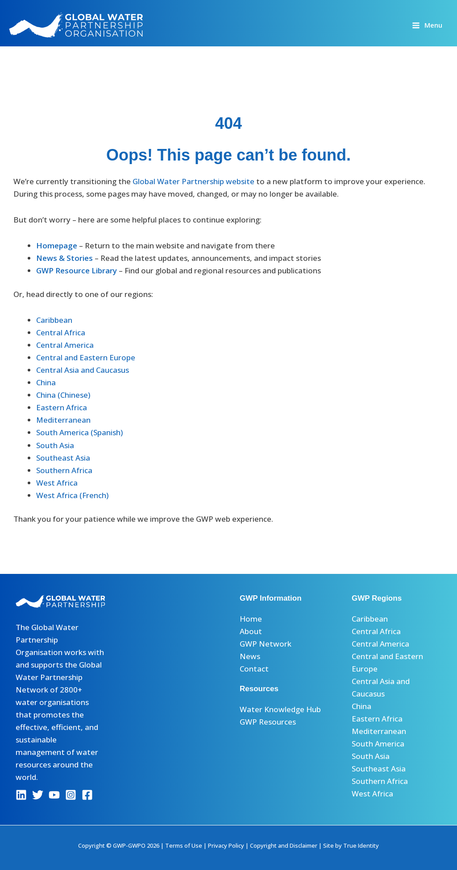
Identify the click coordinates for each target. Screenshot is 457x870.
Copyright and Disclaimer (283, 845)
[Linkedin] (21, 794)
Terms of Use (183, 845)
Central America (65, 345)
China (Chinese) (63, 395)
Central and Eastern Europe (85, 357)
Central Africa (60, 332)
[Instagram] (70, 794)
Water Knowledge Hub (280, 709)
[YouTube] (54, 794)
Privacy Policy (226, 845)
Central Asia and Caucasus (82, 370)
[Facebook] (87, 794)
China (46, 382)
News (250, 656)
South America (378, 743)
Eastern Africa (61, 407)
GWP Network (265, 644)
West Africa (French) (72, 495)
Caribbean (54, 320)
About (251, 631)
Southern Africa (64, 470)
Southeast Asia (63, 458)
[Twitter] (37, 794)
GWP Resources (268, 722)
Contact (254, 669)
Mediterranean (63, 420)
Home (251, 619)
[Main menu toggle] (427, 25)
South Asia (55, 445)
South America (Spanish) (79, 432)
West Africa (57, 483)
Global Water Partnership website (193, 181)
